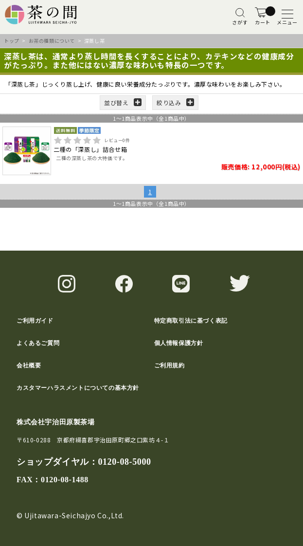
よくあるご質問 (38, 343)
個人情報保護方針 (178, 343)
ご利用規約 (169, 365)
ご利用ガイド (35, 320)
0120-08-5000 (124, 462)
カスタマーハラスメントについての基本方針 (78, 387)
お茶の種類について (52, 40)
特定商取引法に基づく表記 (191, 320)
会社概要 (29, 365)
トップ (11, 40)
